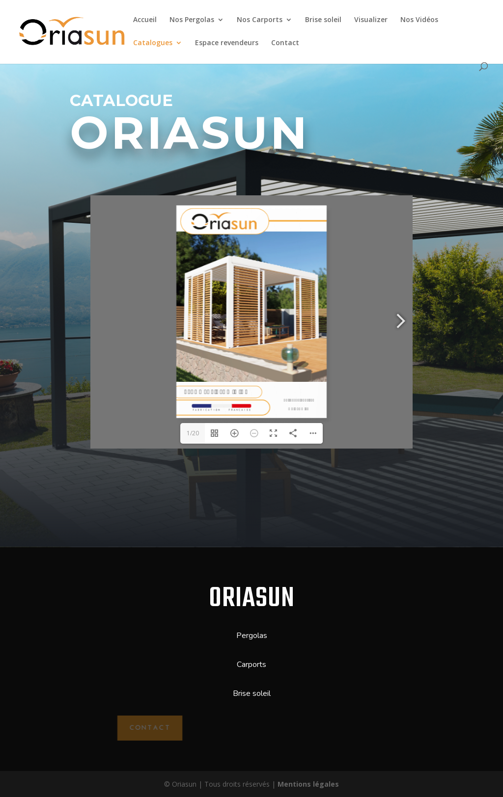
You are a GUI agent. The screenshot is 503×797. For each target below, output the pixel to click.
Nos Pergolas (191, 20)
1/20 (193, 433)
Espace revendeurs (226, 43)
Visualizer (371, 20)
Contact (285, 43)
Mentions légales (308, 784)
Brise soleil (323, 20)
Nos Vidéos (419, 20)
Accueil (145, 20)
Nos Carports (259, 20)
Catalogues (152, 43)
